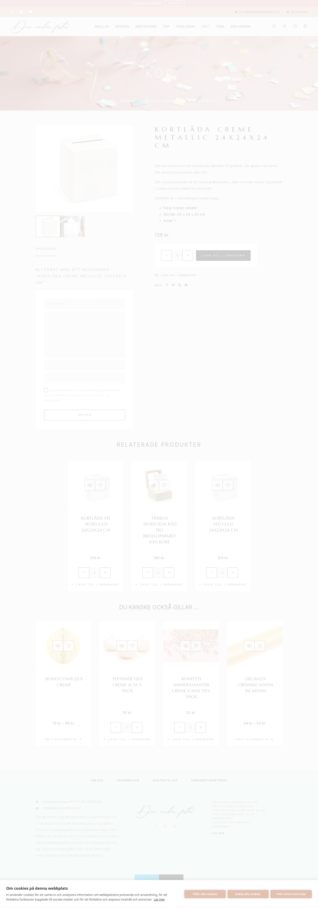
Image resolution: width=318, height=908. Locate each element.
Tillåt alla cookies (205, 894)
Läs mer (159, 899)
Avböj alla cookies (248, 894)
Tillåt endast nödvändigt (291, 893)
